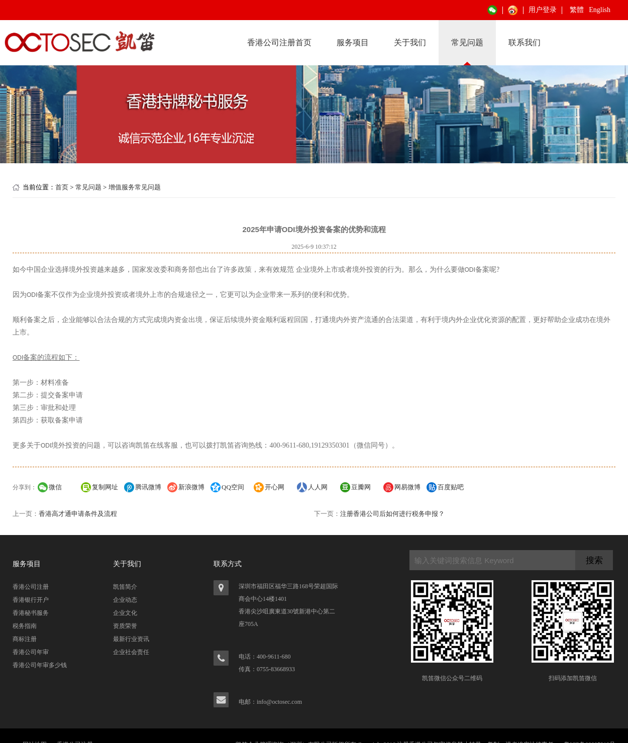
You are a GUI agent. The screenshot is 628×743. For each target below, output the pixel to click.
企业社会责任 (131, 652)
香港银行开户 (31, 599)
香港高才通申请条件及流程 (78, 513)
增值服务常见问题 (135, 187)
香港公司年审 (31, 652)
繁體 (577, 10)
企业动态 (125, 599)
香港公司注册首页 (279, 42)
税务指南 (25, 625)
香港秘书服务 (31, 612)
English (599, 10)
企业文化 (125, 612)
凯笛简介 (125, 586)
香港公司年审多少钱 (40, 665)
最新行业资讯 (131, 639)
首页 (61, 187)
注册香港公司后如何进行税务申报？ (392, 513)
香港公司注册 (31, 586)
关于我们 (410, 42)
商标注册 (25, 639)
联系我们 (524, 42)
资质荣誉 (125, 625)
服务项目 (353, 42)
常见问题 (467, 42)
